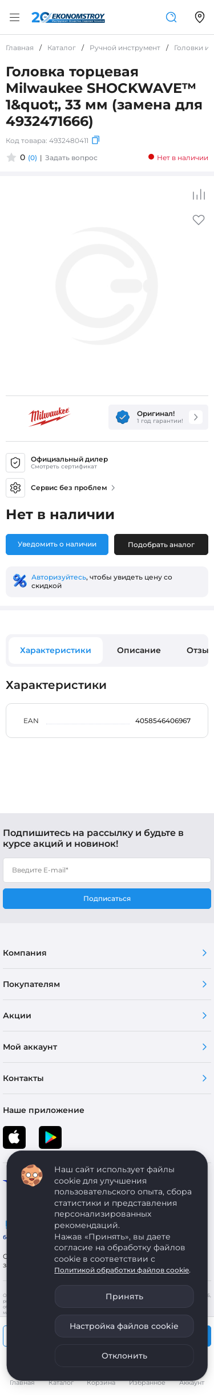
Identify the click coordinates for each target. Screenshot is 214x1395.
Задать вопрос (71, 157)
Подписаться (107, 898)
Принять (124, 1296)
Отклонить (124, 1356)
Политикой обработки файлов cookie (121, 1270)
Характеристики (55, 650)
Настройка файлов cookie (124, 1326)
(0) (32, 157)
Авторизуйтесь (58, 577)
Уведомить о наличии (57, 544)
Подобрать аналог (161, 544)
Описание (139, 650)
